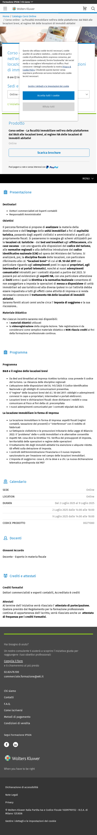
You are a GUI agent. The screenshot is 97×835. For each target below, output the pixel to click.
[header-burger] (5, 9)
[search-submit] (93, 9)
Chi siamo (10, 691)
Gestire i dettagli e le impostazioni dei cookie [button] (48, 86)
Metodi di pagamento (17, 716)
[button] (48, 95)
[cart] (85, 8)
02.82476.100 (11, 672)
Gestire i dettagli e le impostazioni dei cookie (30, 821)
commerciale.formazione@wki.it (24, 676)
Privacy (9, 802)
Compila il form (13, 661)
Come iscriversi (13, 710)
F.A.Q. (7, 704)
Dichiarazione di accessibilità (21, 787)
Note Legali (11, 794)
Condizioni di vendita (17, 723)
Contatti (9, 697)
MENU (88, 178)
